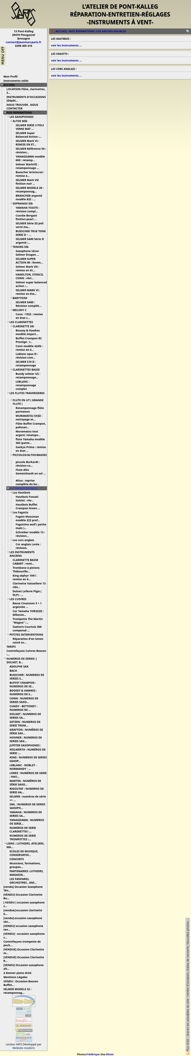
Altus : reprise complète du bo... (29, 482)
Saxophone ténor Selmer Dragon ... (29, 252)
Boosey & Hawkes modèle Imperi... (28, 332)
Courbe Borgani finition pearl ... (27, 217)
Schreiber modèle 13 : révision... (30, 534)
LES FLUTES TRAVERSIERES (27, 394)
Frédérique (93, 1054)
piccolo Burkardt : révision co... (28, 463)
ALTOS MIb (21, 121)
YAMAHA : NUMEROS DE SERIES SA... (26, 814)
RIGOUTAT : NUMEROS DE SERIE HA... (27, 790)
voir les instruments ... (66, 45)
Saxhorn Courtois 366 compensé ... (27, 628)
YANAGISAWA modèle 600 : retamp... (30, 158)
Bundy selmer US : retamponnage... (28, 375)
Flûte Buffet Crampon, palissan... (31, 425)
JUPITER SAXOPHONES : (27, 745)
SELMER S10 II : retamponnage (28, 363)
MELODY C (21, 310)
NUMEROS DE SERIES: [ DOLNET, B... (21, 660)
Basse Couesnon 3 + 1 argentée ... (27, 605)
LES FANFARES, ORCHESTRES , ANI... (25, 880)
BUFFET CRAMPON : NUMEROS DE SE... (23, 684)
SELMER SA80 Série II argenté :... (30, 240)
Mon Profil (10, 76)
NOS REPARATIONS (20, 112)
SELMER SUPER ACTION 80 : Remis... (31, 260)
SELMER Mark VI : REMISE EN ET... (27, 142)
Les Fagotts (22, 512)
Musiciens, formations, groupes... (25, 865)
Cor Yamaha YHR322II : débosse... (28, 612)
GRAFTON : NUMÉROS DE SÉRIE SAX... (26, 731)
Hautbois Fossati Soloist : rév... (27, 498)
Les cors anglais (25, 540)
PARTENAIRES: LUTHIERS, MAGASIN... (27, 873)
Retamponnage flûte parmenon (30, 409)
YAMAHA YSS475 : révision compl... (28, 209)
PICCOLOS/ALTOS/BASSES (30, 456)
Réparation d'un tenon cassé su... (28, 640)
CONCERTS (18, 859)
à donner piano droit (18, 973)
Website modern (23, 1048)
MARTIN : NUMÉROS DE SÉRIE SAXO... (25, 782)
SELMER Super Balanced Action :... (30, 134)
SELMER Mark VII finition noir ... (27, 181)
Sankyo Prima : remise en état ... (31, 448)
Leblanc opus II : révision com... (27, 355)
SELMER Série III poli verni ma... (30, 225)
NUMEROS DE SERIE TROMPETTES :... (23, 837)
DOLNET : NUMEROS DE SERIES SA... (25, 715)
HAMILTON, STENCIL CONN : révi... (30, 276)
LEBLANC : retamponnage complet (26, 385)
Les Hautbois (23, 492)
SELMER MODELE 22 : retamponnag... (17, 991)
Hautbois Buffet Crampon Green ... (29, 506)
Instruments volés (15, 80)
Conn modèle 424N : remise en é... (29, 347)
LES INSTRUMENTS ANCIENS (22, 553)
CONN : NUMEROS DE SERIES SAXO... (24, 700)
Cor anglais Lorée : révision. (28, 546)
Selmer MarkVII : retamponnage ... (29, 166)
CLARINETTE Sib (25, 326)
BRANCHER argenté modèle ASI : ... (29, 197)
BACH (15, 670)
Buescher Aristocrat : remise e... (30, 174)
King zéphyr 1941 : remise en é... (25, 577)
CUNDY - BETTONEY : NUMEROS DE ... (23, 708)
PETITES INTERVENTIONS (28, 634)
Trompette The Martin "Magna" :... (28, 620)
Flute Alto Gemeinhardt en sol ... (31, 473)
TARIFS (12, 646)
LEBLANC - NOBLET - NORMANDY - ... (23, 767)
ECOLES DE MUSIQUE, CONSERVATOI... (24, 853)
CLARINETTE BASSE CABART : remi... (25, 561)
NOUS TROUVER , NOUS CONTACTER (22, 106)
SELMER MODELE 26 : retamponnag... (30, 189)
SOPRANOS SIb (24, 203)
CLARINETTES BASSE (28, 369)
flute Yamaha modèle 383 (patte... (30, 441)
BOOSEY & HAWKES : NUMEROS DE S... (23, 692)
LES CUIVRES (19, 599)
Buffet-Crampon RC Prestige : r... (29, 340)
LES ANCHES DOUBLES (25, 488)
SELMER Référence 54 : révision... (31, 150)
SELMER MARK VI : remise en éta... (28, 292)
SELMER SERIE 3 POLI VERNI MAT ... (30, 127)
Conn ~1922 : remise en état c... (29, 316)
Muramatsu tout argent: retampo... (29, 433)
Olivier (110, 1054)
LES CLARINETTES (23, 322)
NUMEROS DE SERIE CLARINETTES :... (23, 829)
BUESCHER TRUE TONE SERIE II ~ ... (31, 233)
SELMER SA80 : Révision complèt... (30, 304)
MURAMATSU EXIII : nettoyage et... (29, 417)
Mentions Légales (16, 977)
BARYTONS (21, 298)
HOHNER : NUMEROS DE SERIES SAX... (26, 739)
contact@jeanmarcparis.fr (23, 42)
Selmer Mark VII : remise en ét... (27, 268)
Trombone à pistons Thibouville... (26, 569)
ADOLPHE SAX (20, 666)
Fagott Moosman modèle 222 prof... (29, 518)
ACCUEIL (10, 85)
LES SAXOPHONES (23, 117)
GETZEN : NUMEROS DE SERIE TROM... (25, 723)
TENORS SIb (22, 247)
